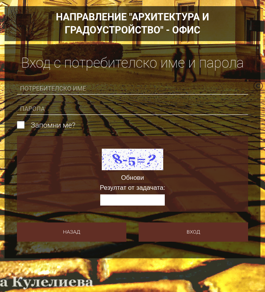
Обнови (132, 178)
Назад (71, 232)
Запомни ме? (53, 125)
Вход (193, 232)
